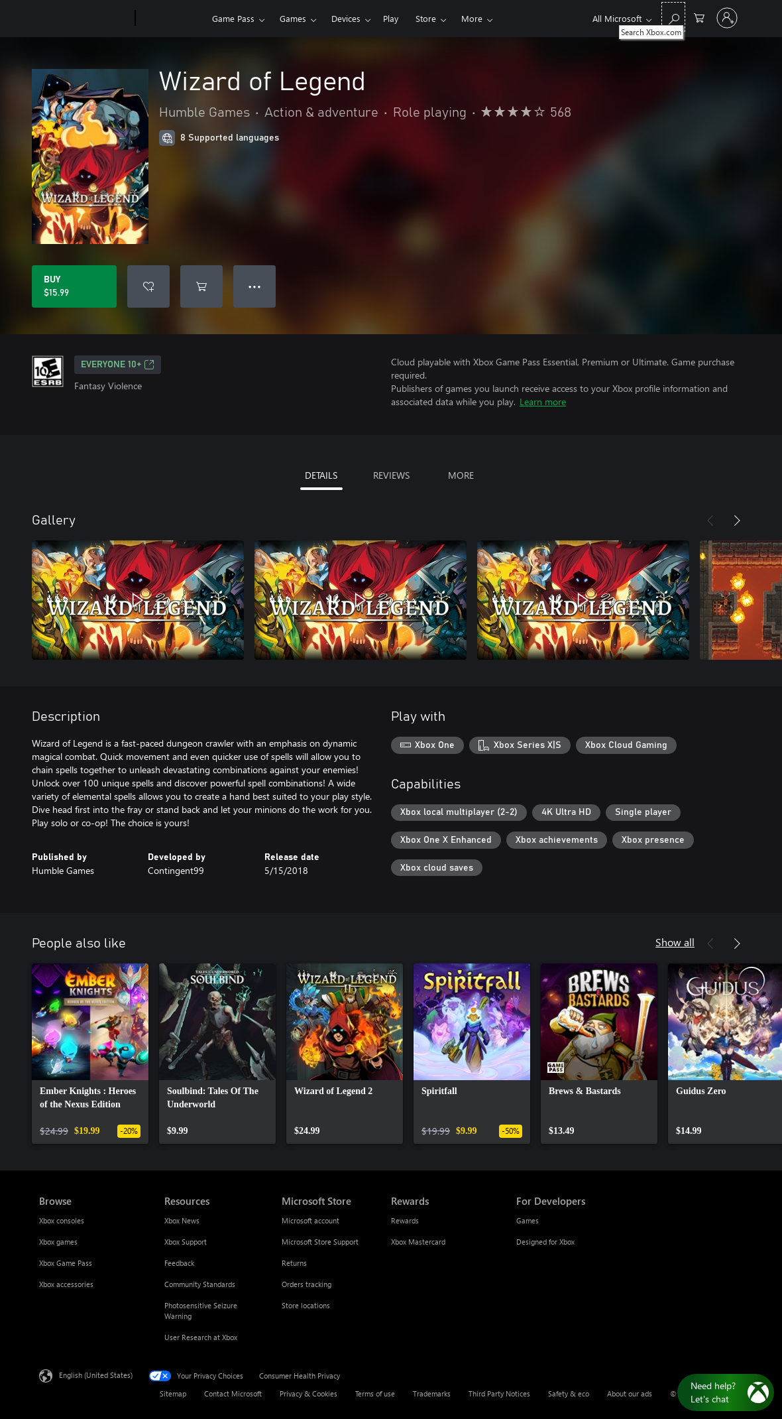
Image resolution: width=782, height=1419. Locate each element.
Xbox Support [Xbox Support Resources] (185, 1241)
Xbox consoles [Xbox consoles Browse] (61, 1220)
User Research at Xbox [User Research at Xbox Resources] (200, 1337)
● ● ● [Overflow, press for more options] (255, 286)
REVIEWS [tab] (391, 475)
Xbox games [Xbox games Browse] (58, 1241)
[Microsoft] (84, 18)
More (471, 18)
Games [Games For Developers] (527, 1220)
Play (390, 18)
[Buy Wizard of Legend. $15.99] (74, 286)
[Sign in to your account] (727, 18)
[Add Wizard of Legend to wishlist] (148, 286)
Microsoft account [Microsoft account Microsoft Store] (310, 1220)
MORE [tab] (461, 475)
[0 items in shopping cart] (699, 16)
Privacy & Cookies (308, 1393)
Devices (346, 18)
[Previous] (710, 520)
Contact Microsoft (233, 1393)
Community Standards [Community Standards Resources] (199, 1284)
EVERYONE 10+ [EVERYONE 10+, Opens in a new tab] (117, 364)
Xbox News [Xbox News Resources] (181, 1220)
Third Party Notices (499, 1393)
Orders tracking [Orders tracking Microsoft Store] (306, 1284)
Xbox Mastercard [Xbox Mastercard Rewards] (418, 1241)
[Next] (737, 520)
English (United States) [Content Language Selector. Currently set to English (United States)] (96, 1375)
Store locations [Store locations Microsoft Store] (306, 1305)
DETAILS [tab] (321, 475)
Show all (675, 942)
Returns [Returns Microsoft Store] (294, 1263)
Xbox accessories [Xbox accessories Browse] (66, 1284)
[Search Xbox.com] (673, 17)
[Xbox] (172, 18)
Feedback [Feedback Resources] (179, 1263)
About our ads (629, 1393)
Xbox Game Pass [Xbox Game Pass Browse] (65, 1263)
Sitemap (173, 1393)
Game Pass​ (233, 18)
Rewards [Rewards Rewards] (405, 1220)
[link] (90, 1053)
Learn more (543, 401)
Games (293, 18)
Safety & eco (568, 1393)
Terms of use (375, 1393)
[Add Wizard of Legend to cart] (201, 286)
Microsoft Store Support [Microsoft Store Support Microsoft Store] (320, 1241)
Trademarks (432, 1393)
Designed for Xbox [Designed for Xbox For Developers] (545, 1241)
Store (426, 18)
